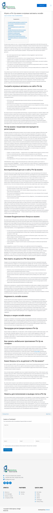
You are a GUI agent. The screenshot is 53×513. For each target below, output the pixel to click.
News (13, 15)
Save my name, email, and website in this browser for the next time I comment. (21, 445)
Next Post (48, 414)
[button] (51, 5)
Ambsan (47, 509)
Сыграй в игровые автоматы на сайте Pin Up (17, 22)
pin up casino (37, 351)
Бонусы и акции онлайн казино (14, 34)
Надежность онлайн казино (14, 33)
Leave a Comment (8, 15)
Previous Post (5, 414)
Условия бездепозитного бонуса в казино (17, 29)
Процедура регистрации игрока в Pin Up (16, 36)
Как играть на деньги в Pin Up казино (16, 31)
